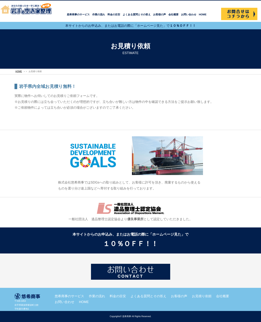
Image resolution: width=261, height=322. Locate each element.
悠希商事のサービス (78, 14)
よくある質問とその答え (137, 14)
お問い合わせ (188, 14)
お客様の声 (159, 14)
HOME (202, 14)
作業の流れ (98, 14)
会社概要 (173, 14)
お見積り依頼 (202, 296)
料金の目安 (113, 14)
